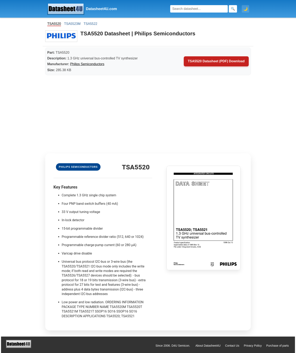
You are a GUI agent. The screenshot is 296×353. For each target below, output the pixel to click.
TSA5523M (72, 23)
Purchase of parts (277, 345)
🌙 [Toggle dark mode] (245, 9)
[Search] (199, 9)
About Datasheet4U (208, 345)
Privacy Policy (253, 345)
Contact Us (232, 345)
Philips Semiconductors (87, 64)
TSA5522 (90, 23)
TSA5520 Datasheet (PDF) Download (216, 61)
